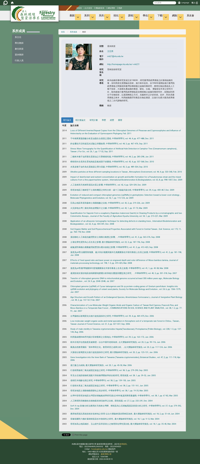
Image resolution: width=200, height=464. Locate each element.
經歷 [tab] (112, 120)
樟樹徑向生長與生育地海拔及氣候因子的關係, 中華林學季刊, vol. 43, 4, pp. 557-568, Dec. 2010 (112, 161)
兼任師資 (19, 49)
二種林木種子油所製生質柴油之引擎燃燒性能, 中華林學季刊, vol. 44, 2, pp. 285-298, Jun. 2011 (112, 156)
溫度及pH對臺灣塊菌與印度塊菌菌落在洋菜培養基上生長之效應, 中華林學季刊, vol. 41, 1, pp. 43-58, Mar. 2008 (119, 268)
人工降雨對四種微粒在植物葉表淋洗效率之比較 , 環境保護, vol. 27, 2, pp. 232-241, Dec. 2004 (111, 401)
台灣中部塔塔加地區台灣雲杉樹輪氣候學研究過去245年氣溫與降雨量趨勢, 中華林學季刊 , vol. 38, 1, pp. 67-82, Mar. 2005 (124, 395)
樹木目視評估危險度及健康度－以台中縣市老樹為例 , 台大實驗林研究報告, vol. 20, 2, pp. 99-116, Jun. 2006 (117, 342)
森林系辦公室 (106, 454)
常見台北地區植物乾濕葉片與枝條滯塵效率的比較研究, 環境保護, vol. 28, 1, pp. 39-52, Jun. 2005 (113, 375)
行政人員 (19, 60)
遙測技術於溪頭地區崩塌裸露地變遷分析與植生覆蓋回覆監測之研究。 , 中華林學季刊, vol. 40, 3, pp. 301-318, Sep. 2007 (123, 273)
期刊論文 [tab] (67, 120)
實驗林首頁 (99, 8)
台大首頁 (88, 8)
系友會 (190, 15)
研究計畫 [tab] (94, 120)
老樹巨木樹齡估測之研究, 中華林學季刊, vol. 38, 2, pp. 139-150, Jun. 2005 (102, 380)
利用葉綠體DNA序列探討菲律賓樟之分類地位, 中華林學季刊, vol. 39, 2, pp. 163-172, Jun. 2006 (112, 337)
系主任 (18, 37)
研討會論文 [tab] (80, 120)
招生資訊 (118, 15)
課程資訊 (133, 15)
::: (75, 8)
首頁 (63, 32)
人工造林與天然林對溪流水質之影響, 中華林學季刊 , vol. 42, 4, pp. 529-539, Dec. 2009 (108, 185)
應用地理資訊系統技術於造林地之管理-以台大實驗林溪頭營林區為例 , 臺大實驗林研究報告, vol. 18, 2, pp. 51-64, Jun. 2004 (124, 414)
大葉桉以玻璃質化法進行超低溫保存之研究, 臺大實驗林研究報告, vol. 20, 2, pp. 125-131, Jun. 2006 (114, 352)
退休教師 (19, 54)
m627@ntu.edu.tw (115, 56)
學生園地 (148, 15)
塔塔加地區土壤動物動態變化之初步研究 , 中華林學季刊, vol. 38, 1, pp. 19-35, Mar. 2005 (109, 390)
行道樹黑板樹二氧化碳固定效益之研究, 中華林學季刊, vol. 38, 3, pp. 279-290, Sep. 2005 (109, 370)
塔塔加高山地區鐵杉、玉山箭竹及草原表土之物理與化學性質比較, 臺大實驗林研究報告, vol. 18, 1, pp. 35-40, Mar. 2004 (123, 424)
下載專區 (162, 15)
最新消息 (74, 15)
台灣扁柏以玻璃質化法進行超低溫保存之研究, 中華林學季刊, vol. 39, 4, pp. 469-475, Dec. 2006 (112, 316)
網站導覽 (111, 8)
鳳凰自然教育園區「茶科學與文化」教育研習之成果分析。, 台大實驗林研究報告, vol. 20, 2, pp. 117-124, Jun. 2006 (121, 347)
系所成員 (104, 15)
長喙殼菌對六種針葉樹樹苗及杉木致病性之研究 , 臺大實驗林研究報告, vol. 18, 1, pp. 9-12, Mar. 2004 (114, 419)
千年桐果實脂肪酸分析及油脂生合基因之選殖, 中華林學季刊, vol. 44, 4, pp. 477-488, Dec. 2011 (112, 138)
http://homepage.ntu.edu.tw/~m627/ (123, 64)
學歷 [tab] (104, 120)
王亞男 (110, 51)
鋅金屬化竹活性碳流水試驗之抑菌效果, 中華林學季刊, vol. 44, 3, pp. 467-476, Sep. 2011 (109, 143)
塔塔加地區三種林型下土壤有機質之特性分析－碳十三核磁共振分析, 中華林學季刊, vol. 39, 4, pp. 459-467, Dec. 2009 (122, 190)
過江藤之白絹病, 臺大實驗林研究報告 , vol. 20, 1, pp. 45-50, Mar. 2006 (101, 365)
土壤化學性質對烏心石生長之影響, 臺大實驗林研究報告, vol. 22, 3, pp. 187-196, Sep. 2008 (110, 242)
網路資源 (177, 15)
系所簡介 (89, 15)
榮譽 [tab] (120, 120)
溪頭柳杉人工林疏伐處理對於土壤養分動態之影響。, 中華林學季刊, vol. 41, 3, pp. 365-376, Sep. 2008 (115, 237)
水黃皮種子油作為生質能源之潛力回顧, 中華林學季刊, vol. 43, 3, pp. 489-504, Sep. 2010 (109, 167)
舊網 (120, 8)
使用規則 (123, 444)
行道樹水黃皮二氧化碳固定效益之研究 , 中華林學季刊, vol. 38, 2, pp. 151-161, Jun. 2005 (109, 385)
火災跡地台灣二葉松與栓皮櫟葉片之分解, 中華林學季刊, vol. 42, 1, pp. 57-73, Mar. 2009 (109, 208)
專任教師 (19, 43)
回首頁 (79, 8)
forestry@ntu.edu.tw (99, 449)
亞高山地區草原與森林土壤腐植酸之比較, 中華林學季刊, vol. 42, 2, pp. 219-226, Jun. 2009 (110, 203)
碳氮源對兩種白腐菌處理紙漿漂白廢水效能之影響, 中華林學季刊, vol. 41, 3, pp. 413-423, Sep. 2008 (114, 247)
